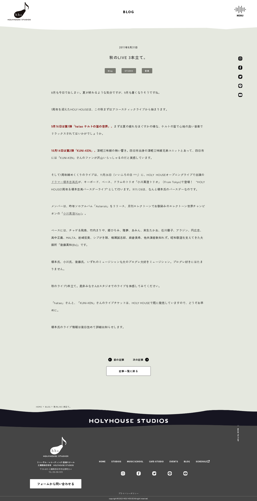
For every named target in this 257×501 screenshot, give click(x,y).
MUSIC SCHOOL (135, 461)
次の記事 (141, 359)
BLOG (47, 406)
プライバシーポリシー (128, 493)
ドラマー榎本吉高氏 (64, 182)
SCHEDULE (201, 461)
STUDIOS (116, 461)
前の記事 (116, 359)
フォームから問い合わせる (55, 483)
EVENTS (173, 461)
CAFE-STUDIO (156, 461)
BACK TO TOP (238, 429)
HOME (39, 406)
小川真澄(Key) (72, 213)
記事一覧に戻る (128, 371)
